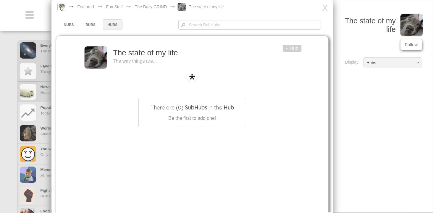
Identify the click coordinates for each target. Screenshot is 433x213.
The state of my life (213, 6)
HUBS (122, 25)
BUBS (99, 25)
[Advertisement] (383, 112)
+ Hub (291, 48)
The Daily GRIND (158, 6)
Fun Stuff (121, 6)
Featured (93, 6)
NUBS (78, 25)
